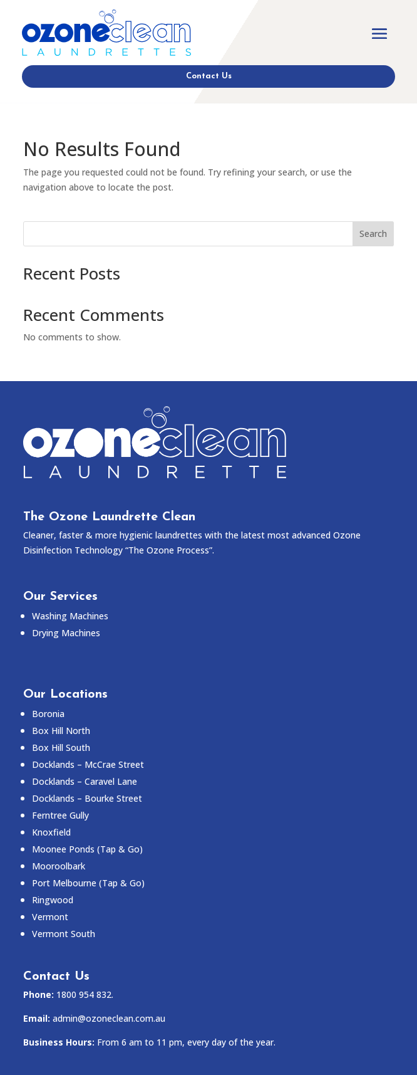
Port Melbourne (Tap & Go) (88, 883)
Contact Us (209, 76)
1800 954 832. (84, 994)
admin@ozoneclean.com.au (109, 1018)
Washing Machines (70, 616)
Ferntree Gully (60, 815)
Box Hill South (61, 747)
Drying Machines (66, 633)
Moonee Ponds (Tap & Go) (87, 849)
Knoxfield (51, 832)
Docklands (88, 764)
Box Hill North (61, 731)
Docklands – (84, 781)
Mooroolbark (58, 866)
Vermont (50, 917)
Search (373, 233)
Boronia (48, 714)
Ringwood (52, 900)
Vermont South (63, 934)
